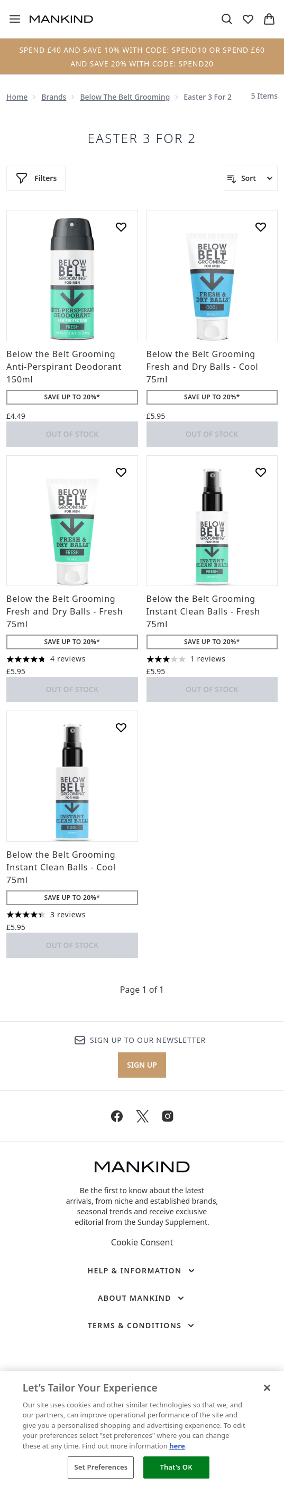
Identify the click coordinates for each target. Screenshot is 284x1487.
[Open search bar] (227, 19)
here (177, 1446)
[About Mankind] (142, 1298)
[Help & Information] (141, 1270)
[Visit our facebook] (117, 1116)
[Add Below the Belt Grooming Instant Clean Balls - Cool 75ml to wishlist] (121, 727)
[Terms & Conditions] (142, 1325)
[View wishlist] (248, 19)
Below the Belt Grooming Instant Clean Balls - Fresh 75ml (203, 611)
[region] (142, 1429)
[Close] (267, 1387)
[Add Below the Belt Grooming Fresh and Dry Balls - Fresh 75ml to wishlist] (121, 472)
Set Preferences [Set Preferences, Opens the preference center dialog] (101, 1467)
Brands (53, 97)
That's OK (176, 1467)
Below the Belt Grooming (125, 97)
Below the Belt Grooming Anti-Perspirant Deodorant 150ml (64, 366)
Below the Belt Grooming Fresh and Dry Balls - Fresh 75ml (64, 611)
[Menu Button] (14, 19)
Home (17, 97)
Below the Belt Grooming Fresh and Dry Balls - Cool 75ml (202, 366)
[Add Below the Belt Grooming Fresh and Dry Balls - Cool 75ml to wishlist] (260, 226)
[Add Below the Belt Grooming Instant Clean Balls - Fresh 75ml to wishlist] (260, 472)
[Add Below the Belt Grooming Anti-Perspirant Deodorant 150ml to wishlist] (121, 226)
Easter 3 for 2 (142, 138)
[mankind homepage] (61, 19)
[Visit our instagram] (167, 1116)
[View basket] (269, 19)
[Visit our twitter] (142, 1116)
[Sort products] (251, 178)
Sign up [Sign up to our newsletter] (142, 1065)
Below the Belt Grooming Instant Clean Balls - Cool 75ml (61, 867)
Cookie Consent (142, 1242)
